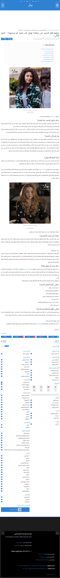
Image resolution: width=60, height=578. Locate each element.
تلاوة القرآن (38, 324)
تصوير (27, 414)
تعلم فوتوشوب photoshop (22, 436)
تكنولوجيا (26, 400)
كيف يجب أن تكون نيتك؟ (47, 57)
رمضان (27, 500)
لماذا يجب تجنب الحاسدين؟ (47, 55)
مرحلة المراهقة (54, 405)
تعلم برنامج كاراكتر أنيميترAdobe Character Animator (16, 450)
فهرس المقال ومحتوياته (48, 45)
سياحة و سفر (26, 405)
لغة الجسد (26, 389)
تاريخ (28, 468)
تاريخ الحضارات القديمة (23, 465)
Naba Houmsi (43, 557)
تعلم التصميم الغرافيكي (23, 438)
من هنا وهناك (25, 398)
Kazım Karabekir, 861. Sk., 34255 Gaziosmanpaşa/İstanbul (32, 566)
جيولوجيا (27, 484)
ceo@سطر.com (19, 542)
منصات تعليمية (25, 443)
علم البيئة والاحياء (25, 463)
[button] (15, 509)
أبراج (28, 412)
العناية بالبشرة (55, 362)
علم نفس (26, 456)
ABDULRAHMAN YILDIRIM (42, 560)
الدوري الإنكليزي (54, 413)
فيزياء (27, 475)
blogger (2, 346)
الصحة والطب (55, 373)
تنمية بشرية (3, 333)
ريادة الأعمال (26, 360)
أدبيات (56, 424)
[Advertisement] (30, 20)
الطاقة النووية (25, 491)
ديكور (27, 417)
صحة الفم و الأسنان (53, 375)
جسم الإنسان (25, 477)
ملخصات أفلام (54, 354)
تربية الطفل (55, 400)
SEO (28, 374)
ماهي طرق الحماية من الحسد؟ (46, 61)
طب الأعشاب (55, 380)
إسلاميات (26, 497)
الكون (27, 461)
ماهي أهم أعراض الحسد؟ (47, 59)
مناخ (28, 489)
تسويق (27, 362)
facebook (7, 346)
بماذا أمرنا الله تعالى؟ (48, 53)
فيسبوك (27, 372)
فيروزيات (27, 419)
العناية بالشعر (55, 365)
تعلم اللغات (26, 433)
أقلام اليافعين (55, 407)
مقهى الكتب (26, 354)
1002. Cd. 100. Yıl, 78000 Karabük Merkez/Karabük (35, 568)
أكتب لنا (48, 574)
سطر (30, 551)
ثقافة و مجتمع (25, 395)
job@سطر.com (16, 545)
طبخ (28, 425)
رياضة (57, 416)
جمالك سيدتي (55, 360)
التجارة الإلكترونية (25, 369)
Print (6, 39)
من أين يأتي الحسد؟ (48, 51)
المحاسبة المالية (25, 376)
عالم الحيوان (26, 470)
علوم (27, 458)
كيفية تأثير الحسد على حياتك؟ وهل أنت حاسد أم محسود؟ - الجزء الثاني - (30, 34)
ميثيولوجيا (26, 487)
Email (3, 39)
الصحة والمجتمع (54, 371)
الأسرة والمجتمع (25, 407)
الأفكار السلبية (27, 269)
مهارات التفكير (25, 385)
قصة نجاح (26, 367)
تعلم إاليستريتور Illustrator (22, 445)
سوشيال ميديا (25, 410)
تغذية (27, 427)
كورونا (56, 378)
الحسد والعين (42, 169)
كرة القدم (55, 418)
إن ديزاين (27, 448)
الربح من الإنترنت (25, 365)
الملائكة (27, 502)
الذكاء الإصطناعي (24, 482)
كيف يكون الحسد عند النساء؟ (46, 49)
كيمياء (27, 479)
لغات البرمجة (26, 441)
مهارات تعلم (26, 387)
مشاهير (27, 403)
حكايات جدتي (55, 403)
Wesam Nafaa (42, 554)
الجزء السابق (53, 116)
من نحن (53, 574)
